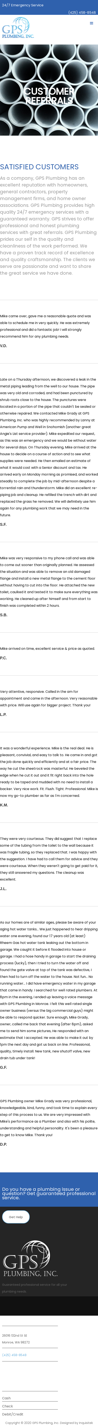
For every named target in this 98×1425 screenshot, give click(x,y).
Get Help (16, 1217)
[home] (17, 27)
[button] (91, 23)
